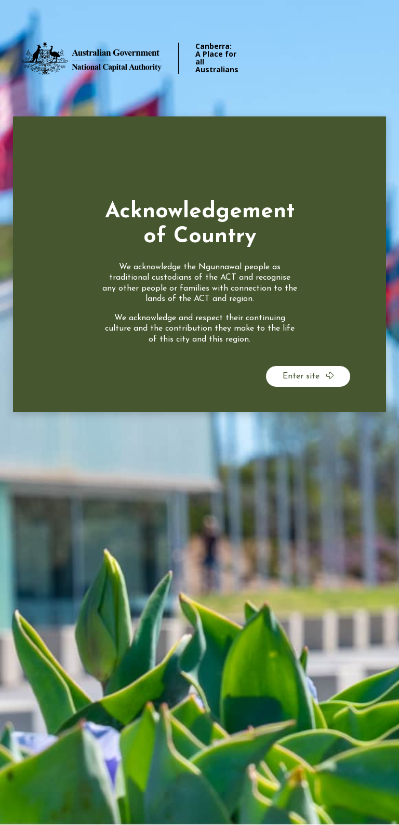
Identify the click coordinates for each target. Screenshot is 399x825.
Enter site (308, 376)
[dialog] (199, 264)
